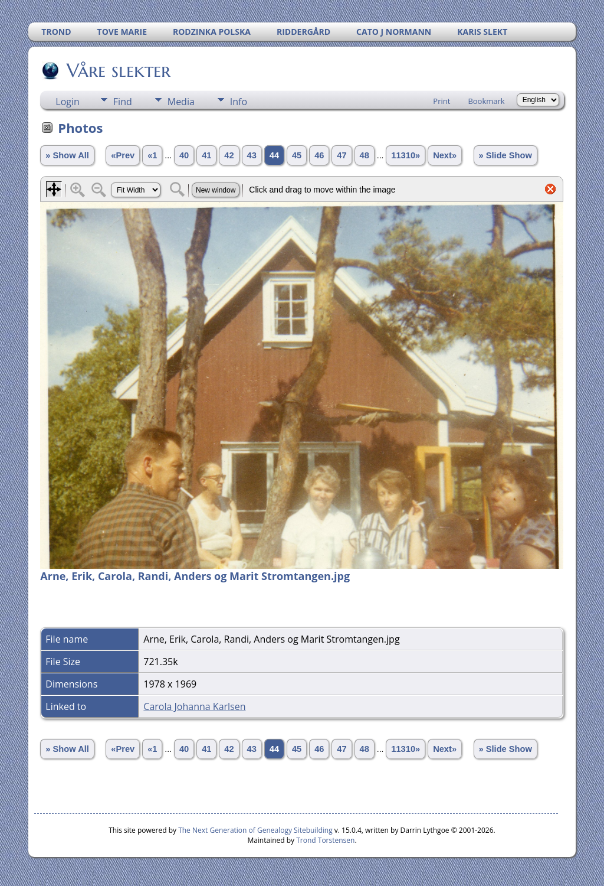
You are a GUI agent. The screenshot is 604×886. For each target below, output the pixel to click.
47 (341, 155)
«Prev (122, 155)
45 (296, 155)
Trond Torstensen (325, 840)
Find (122, 101)
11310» (405, 155)
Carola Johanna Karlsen (194, 706)
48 (364, 155)
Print (441, 101)
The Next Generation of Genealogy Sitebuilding (255, 830)
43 (252, 155)
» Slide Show (505, 155)
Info (238, 101)
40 (184, 155)
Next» (445, 155)
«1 (152, 155)
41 (206, 155)
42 (229, 155)
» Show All (67, 155)
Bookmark (486, 101)
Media (181, 101)
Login (67, 101)
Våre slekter (117, 70)
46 (319, 155)
